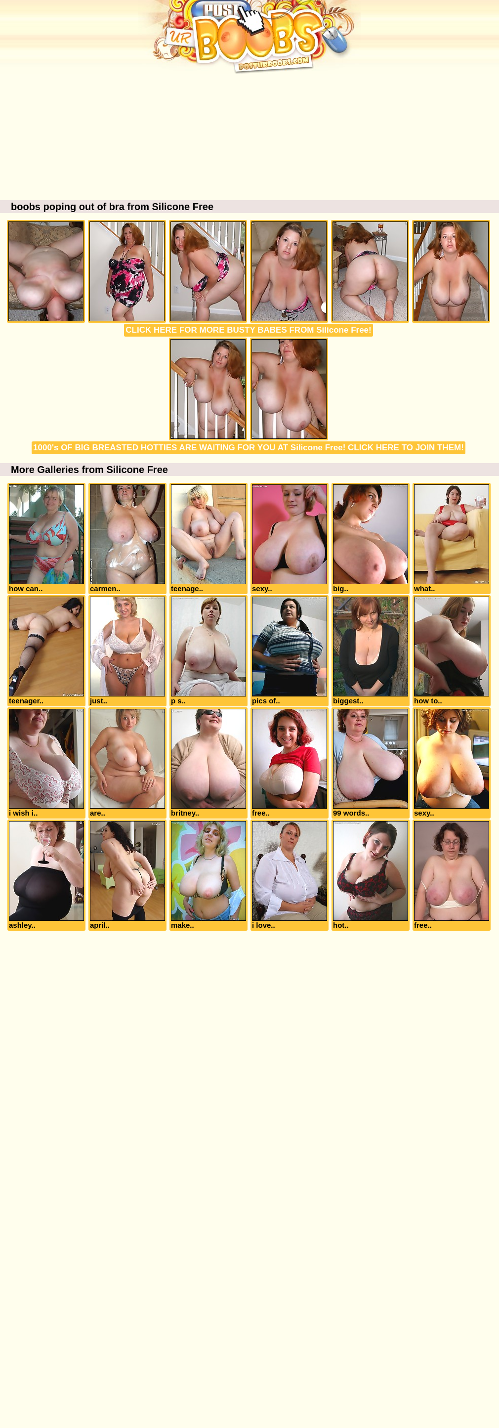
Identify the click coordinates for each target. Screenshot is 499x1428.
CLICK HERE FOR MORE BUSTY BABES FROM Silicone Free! (248, 330)
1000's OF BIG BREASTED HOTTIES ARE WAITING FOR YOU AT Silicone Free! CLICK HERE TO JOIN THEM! (248, 447)
